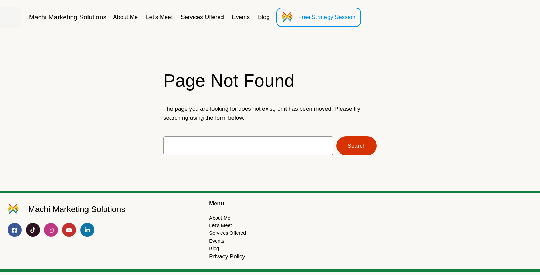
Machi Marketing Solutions (67, 17)
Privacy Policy (227, 256)
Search (356, 145)
